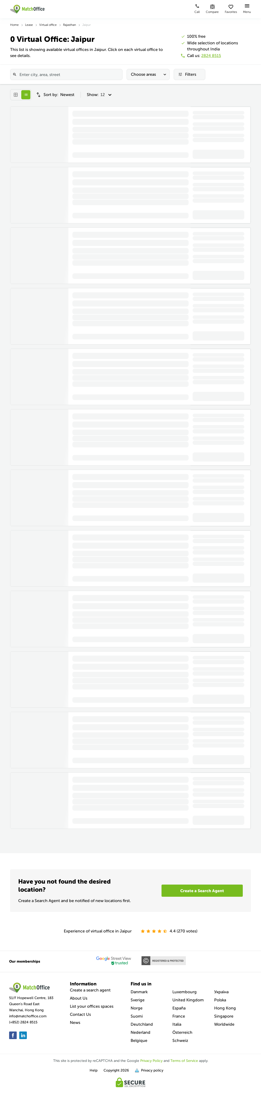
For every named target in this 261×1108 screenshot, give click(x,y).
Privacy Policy (151, 1061)
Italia (176, 1024)
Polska (220, 1000)
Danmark (139, 992)
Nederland (140, 1032)
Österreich (182, 1032)
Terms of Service (184, 1061)
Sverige (138, 1000)
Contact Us (80, 1014)
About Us (78, 998)
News (75, 1022)
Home (14, 24)
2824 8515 (211, 55)
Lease (29, 24)
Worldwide (224, 1024)
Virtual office (48, 24)
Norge (137, 1008)
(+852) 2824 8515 (23, 1022)
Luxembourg (184, 992)
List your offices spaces (91, 1006)
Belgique (139, 1040)
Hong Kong (225, 1008)
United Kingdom (188, 1000)
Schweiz (180, 1040)
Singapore (223, 1016)
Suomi (137, 1016)
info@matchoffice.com (28, 1016)
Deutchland (142, 1024)
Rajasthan (69, 24)
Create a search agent (90, 990)
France (178, 1016)
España (179, 1008)
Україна (221, 992)
